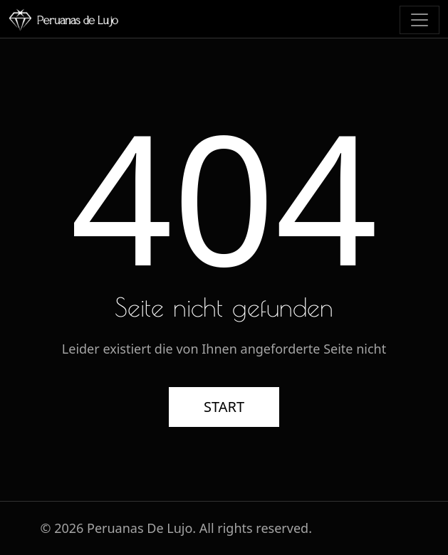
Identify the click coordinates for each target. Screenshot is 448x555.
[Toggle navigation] (419, 20)
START (224, 406)
